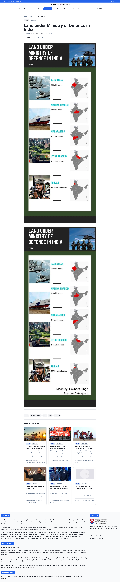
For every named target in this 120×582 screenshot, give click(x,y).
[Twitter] (111, 1)
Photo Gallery (57, 8)
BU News (25, 8)
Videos (74, 8)
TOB (19, 8)
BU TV (40, 8)
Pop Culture (47, 8)
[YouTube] (116, 1)
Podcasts (66, 8)
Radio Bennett (82, 8)
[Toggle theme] (89, 8)
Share (27, 37)
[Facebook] (113, 1)
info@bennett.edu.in (96, 538)
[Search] (93, 8)
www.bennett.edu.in (103, 532)
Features (33, 8)
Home (25, 16)
